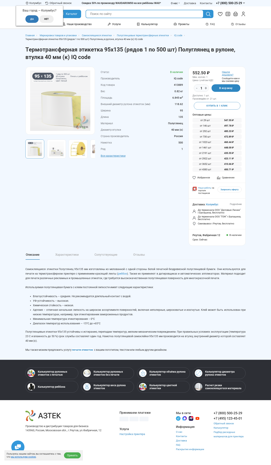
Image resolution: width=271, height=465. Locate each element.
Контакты (181, 436)
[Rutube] (191, 418)
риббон (122, 273)
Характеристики (67, 254)
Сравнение (225, 177)
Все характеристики (113, 155)
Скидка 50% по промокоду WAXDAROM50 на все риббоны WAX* (121, 3)
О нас (179, 431)
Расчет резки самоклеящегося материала (218, 387)
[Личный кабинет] (243, 14)
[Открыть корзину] (235, 14)
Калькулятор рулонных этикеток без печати (103, 373)
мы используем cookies (23, 457)
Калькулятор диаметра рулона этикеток (215, 373)
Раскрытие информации (190, 449)
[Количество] (201, 88)
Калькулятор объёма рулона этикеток (162, 373)
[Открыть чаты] (17, 447)
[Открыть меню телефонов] (231, 3)
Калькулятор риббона (46, 387)
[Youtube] (197, 418)
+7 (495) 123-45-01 (228, 418)
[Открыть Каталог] (68, 14)
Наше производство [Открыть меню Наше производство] (77, 24)
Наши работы (204, 188)
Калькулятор (221, 427)
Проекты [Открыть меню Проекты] (181, 24)
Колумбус (212, 204)
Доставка (181, 440)
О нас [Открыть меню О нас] (175, 3)
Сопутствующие (105, 254)
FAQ (210, 24)
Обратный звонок (58, 3)
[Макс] (184, 418)
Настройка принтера (132, 434)
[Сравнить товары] (228, 14)
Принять (72, 455)
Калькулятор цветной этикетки (158, 387)
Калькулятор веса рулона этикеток (104, 387)
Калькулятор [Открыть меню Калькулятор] (147, 24)
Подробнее (236, 204)
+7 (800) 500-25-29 (228, 413)
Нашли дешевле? (227, 73)
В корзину (226, 88)
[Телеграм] (178, 418)
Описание (33, 254)
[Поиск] (208, 14)
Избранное (201, 177)
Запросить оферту (230, 189)
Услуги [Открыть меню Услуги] (114, 24)
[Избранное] (220, 14)
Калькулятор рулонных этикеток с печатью (47, 373)
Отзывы (238, 24)
